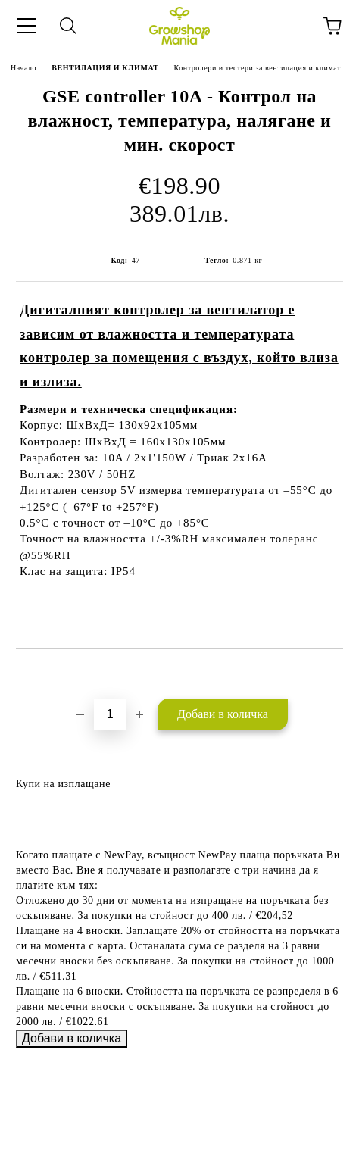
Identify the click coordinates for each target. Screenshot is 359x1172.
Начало (23, 68)
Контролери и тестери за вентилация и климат (257, 68)
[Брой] (110, 714)
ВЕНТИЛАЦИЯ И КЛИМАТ (105, 68)
